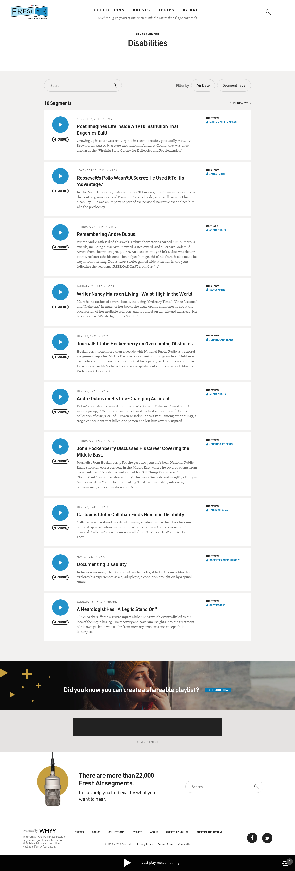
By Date (192, 10)
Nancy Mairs (217, 289)
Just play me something (151, 863)
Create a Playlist (177, 832)
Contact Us (184, 844)
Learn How (220, 690)
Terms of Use (165, 844)
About (154, 832)
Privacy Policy (144, 844)
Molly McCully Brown (223, 122)
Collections (109, 10)
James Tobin (217, 173)
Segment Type (234, 85)
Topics (166, 10)
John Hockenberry (221, 339)
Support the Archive (209, 832)
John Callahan (218, 510)
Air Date (203, 85)
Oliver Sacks (217, 605)
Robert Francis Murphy (224, 560)
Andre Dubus (217, 230)
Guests (141, 10)
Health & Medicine (147, 34)
